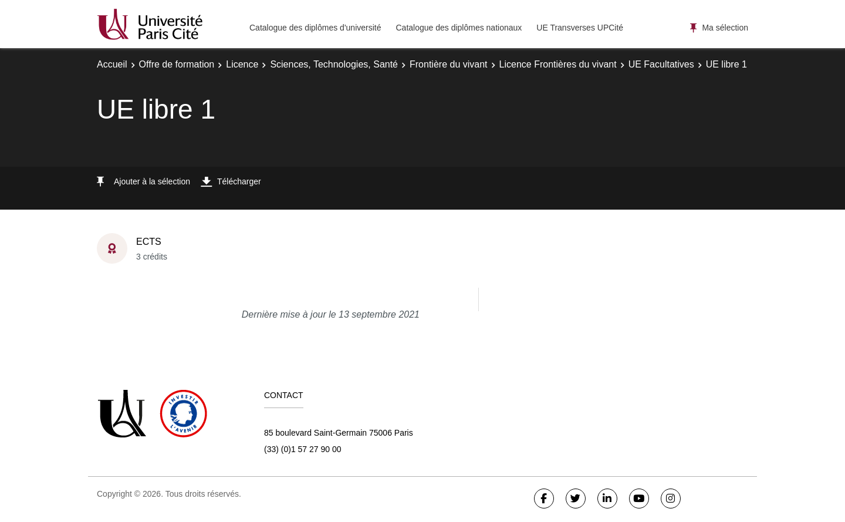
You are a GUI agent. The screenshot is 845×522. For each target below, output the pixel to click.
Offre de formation (177, 64)
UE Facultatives (661, 64)
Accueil (112, 64)
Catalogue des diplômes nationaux (459, 27)
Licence (242, 64)
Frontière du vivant (449, 64)
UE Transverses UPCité (579, 27)
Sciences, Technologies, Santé (334, 64)
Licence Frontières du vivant (558, 64)
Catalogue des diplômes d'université (315, 27)
